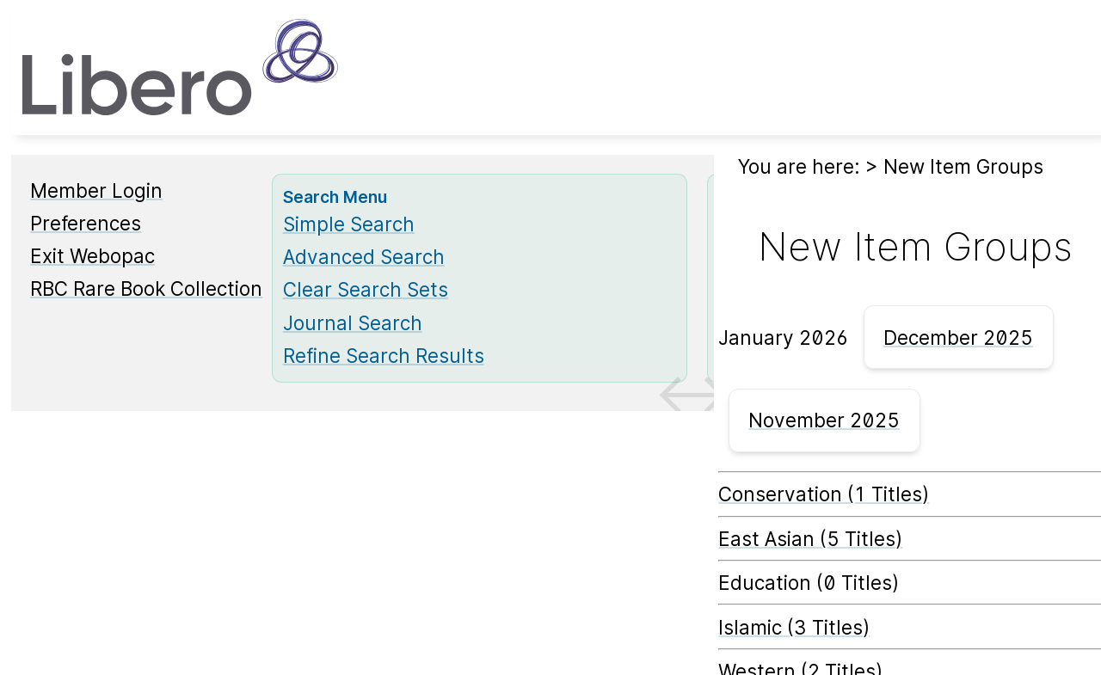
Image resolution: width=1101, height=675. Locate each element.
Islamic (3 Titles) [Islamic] (794, 627)
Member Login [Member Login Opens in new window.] (96, 190)
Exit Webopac (92, 255)
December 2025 (958, 337)
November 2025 (824, 420)
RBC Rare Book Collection (146, 288)
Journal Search (352, 322)
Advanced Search (364, 256)
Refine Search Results (383, 355)
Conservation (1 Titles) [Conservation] (823, 494)
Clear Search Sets (365, 289)
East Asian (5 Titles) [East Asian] (810, 538)
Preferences (85, 223)
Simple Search (349, 224)
